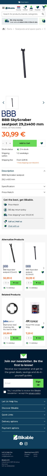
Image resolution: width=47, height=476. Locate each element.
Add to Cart (24, 143)
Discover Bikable (10, 408)
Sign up (38, 383)
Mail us (19, 221)
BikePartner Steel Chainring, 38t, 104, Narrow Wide (10, 327)
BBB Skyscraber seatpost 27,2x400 (10, 271)
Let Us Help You (10, 401)
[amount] (6, 283)
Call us (11, 221)
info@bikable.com (7, 456)
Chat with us (13, 226)
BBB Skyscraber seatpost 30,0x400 (32, 272)
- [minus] (26, 283)
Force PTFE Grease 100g (33, 326)
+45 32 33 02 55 (6, 454)
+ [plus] (8, 283)
